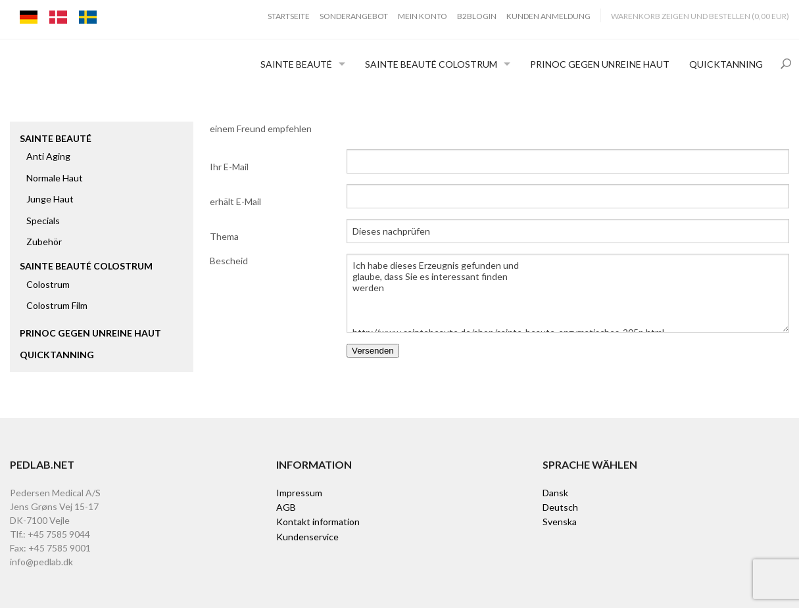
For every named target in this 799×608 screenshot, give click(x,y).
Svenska (560, 521)
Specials (43, 220)
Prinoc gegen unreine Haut (599, 64)
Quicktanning (726, 64)
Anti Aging (48, 156)
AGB (286, 507)
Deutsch (560, 507)
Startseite (289, 16)
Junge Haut (50, 198)
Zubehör (44, 241)
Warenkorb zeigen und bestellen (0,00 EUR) (700, 16)
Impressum (299, 492)
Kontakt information (318, 521)
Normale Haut (54, 177)
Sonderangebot (354, 16)
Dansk (555, 492)
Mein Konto (422, 16)
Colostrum (48, 284)
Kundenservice (307, 536)
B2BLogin (476, 16)
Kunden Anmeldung (548, 16)
